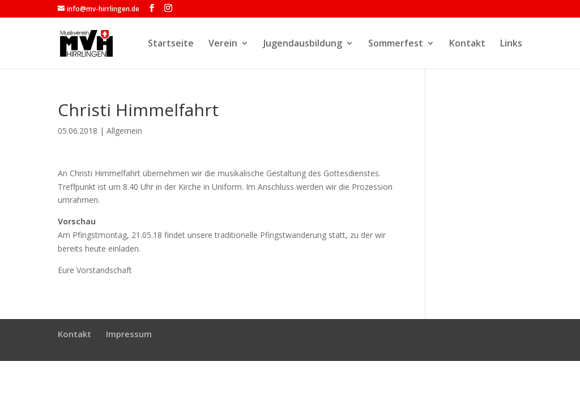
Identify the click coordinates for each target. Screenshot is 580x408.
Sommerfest (395, 44)
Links (511, 44)
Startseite (171, 44)
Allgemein (124, 130)
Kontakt (467, 44)
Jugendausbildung (302, 44)
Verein (222, 44)
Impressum (129, 333)
